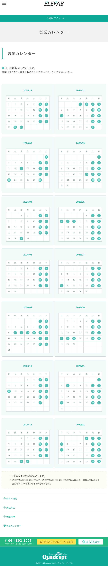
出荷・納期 (11, 498)
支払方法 (10, 507)
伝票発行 (10, 516)
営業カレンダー (13, 526)
